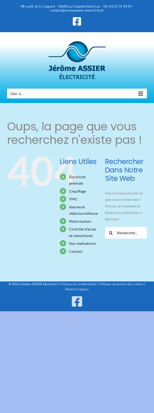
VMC (73, 199)
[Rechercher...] (126, 233)
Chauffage (77, 191)
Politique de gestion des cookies (121, 284)
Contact (76, 251)
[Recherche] (111, 233)
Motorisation (80, 221)
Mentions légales (77, 289)
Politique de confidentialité (78, 284)
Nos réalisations (82, 243)
